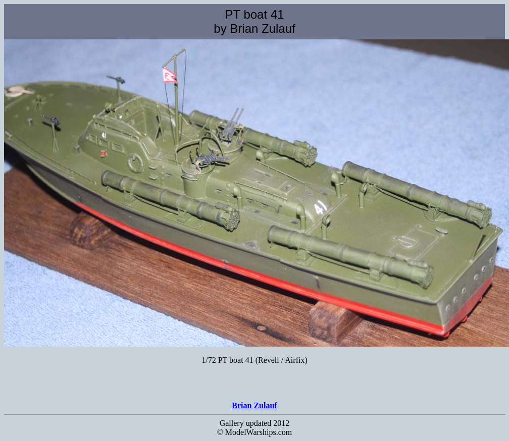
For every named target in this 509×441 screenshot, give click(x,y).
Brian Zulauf (254, 405)
